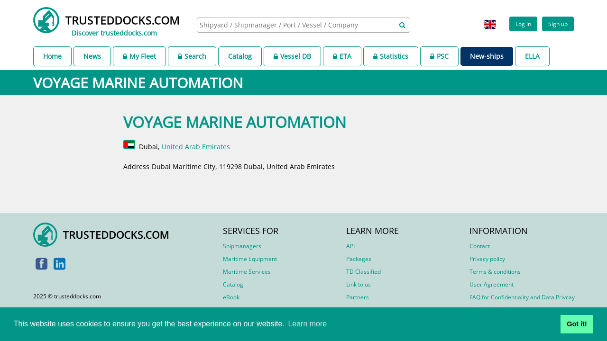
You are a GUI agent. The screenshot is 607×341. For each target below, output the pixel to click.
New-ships (487, 56)
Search (192, 56)
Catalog (240, 56)
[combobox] (303, 25)
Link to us (358, 284)
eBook (231, 297)
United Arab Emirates (196, 146)
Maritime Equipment (250, 259)
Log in (523, 23)
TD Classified (363, 272)
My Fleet (139, 56)
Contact (479, 246)
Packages (358, 259)
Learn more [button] (307, 324)
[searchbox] (293, 24)
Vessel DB (292, 56)
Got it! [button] (577, 324)
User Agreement (491, 284)
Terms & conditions (495, 272)
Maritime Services (247, 272)
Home (52, 56)
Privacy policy (487, 259)
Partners (357, 297)
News (92, 56)
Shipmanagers (242, 246)
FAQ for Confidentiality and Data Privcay (522, 297)
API (350, 246)
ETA (342, 56)
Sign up (558, 23)
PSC (439, 56)
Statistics (390, 56)
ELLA (532, 56)
